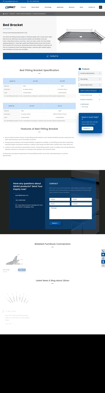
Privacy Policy (98, 391)
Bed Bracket (50, 14)
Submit (55, 223)
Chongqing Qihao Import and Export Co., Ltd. (22, 391)
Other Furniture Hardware (23, 14)
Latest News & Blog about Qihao (52, 281)
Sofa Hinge (85, 107)
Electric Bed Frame (86, 85)
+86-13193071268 (33, 1)
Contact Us (91, 7)
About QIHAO (35, 7)
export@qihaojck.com (10, 1)
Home (6, 14)
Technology (48, 7)
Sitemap (89, 391)
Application (60, 7)
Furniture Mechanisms (87, 73)
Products (23, 7)
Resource (71, 7)
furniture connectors (20, 41)
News (81, 7)
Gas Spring (83, 79)
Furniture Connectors (39, 14)
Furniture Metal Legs (86, 95)
